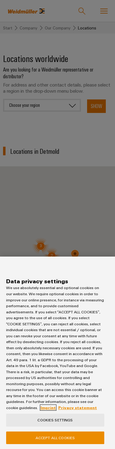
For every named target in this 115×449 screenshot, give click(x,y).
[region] (57, 353)
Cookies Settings (55, 419)
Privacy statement (77, 407)
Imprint (48, 407)
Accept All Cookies (55, 437)
